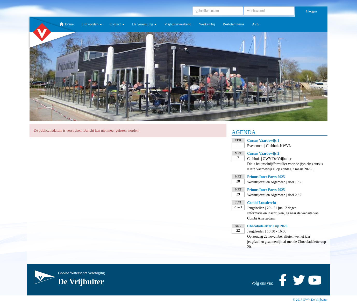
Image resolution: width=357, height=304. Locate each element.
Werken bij (207, 24)
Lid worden (91, 24)
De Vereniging (144, 24)
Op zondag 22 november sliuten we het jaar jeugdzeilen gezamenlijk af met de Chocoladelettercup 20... (286, 242)
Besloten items (233, 24)
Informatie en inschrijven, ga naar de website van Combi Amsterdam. (283, 215)
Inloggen (311, 11)
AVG (256, 24)
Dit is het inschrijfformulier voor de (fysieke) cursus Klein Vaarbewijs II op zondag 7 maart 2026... (285, 166)
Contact (117, 24)
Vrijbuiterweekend (177, 24)
